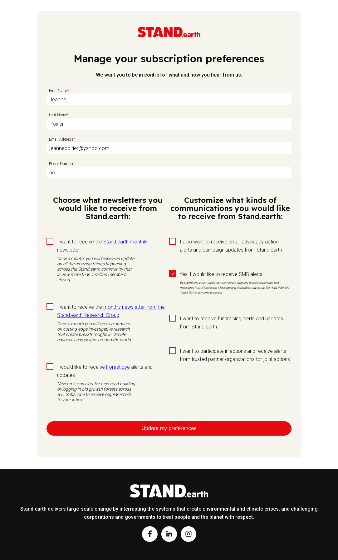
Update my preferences (169, 428)
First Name (58, 90)
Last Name (58, 115)
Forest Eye (118, 367)
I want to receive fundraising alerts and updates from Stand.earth (231, 323)
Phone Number (61, 164)
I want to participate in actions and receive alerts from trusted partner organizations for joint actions (235, 355)
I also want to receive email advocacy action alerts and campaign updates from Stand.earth (231, 246)
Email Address (61, 139)
